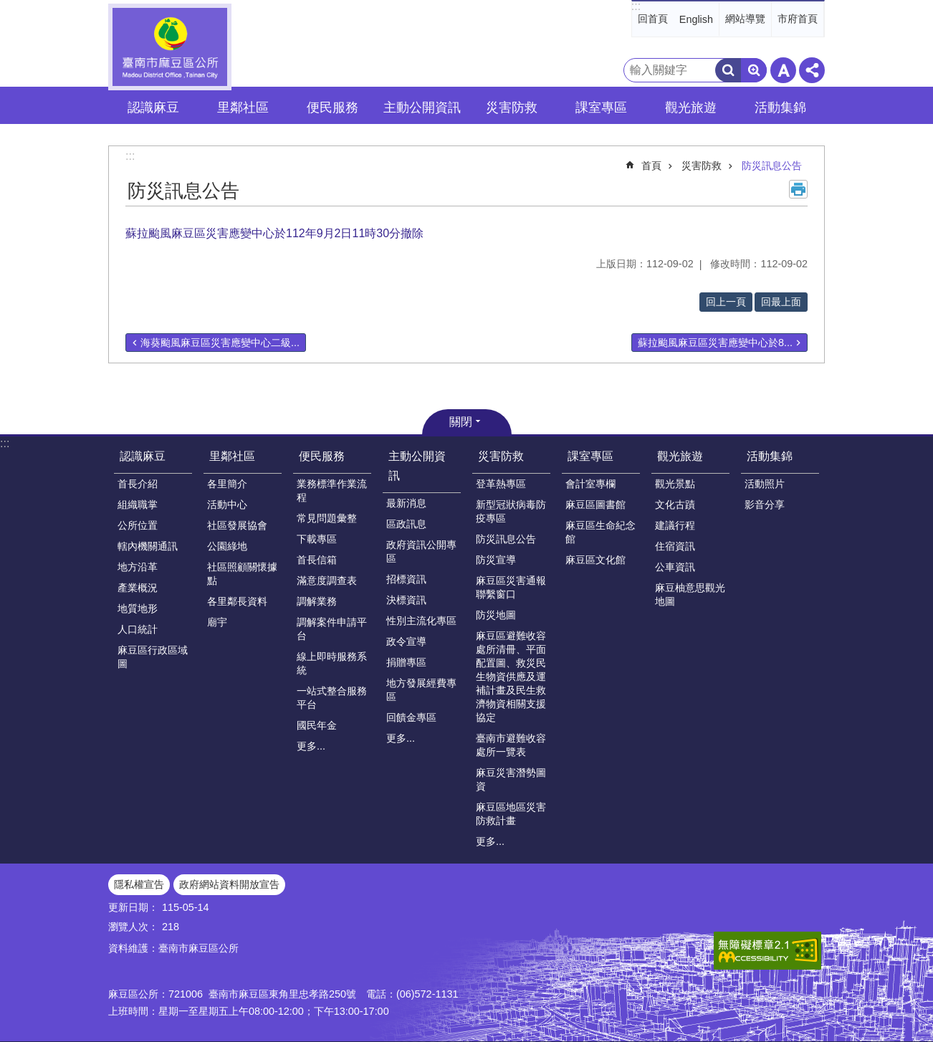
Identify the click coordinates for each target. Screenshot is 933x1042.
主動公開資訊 (417, 466)
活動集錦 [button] (780, 107)
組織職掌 (138, 504)
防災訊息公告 (772, 165)
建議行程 (675, 525)
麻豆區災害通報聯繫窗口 (511, 587)
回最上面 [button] (781, 301)
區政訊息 (406, 524)
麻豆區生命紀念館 (600, 532)
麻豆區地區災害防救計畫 (511, 813)
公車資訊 (675, 567)
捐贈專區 (406, 662)
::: (636, 6)
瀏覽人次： (133, 926)
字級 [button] (783, 70)
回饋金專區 (411, 717)
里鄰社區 (232, 456)
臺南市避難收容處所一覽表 (511, 744)
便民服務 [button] (332, 107)
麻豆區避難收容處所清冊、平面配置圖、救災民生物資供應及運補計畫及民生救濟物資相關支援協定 (511, 676)
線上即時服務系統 (332, 663)
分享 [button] (812, 70)
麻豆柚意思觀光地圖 (690, 594)
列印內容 (798, 189)
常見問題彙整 (327, 518)
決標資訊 (406, 600)
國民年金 (317, 725)
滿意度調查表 (327, 580)
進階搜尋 (754, 70)
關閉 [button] (460, 422)
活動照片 (765, 483)
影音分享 (765, 504)
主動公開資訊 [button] (422, 107)
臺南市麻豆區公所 (169, 47)
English (696, 19)
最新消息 (406, 503)
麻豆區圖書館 (595, 504)
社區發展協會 (237, 525)
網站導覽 (745, 18)
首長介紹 (138, 483)
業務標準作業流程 (332, 490)
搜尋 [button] (728, 70)
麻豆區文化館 (595, 559)
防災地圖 (496, 615)
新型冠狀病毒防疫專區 (511, 511)
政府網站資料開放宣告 (229, 884)
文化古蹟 (675, 504)
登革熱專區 (501, 483)
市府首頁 (798, 18)
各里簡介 (227, 483)
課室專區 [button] (601, 107)
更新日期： (133, 907)
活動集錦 (770, 456)
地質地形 (138, 608)
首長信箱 (317, 559)
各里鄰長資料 (237, 601)
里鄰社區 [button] (243, 107)
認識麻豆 (143, 456)
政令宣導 (406, 641)
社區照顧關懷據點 (242, 573)
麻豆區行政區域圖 (153, 656)
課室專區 (590, 456)
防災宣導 (496, 559)
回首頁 (653, 18)
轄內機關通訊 (148, 546)
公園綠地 (227, 546)
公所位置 (138, 525)
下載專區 (317, 539)
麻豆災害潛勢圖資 (511, 779)
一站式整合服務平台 (332, 697)
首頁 (651, 165)
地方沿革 (138, 567)
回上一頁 (726, 301)
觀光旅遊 (680, 456)
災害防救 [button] (511, 107)
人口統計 (138, 629)
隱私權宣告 (139, 884)
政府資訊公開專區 (421, 551)
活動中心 (227, 504)
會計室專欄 (590, 483)
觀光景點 (675, 483)
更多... (311, 746)
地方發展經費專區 (421, 689)
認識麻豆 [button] (153, 107)
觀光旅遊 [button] (691, 107)
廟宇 (217, 622)
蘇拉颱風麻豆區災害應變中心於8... (715, 342)
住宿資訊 (675, 546)
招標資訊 (406, 579)
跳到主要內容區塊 (7, 7)
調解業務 (317, 601)
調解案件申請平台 (332, 628)
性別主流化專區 (421, 620)
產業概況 (138, 587)
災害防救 (701, 165)
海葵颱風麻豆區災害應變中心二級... (220, 342)
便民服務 (322, 456)
